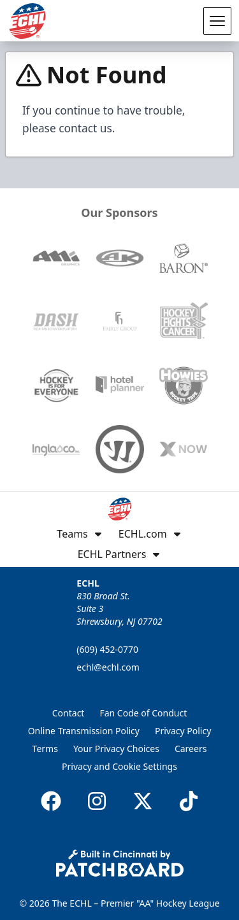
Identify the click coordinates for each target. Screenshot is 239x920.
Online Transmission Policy (84, 731)
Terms (45, 748)
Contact (68, 713)
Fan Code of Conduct (143, 713)
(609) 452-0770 (107, 649)
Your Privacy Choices (116, 748)
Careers (190, 748)
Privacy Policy (183, 731)
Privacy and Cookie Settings (119, 766)
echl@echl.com (107, 667)
